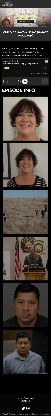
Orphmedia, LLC (42, 414)
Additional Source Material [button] (19, 383)
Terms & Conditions (25, 398)
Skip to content (9, 12)
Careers (25, 401)
